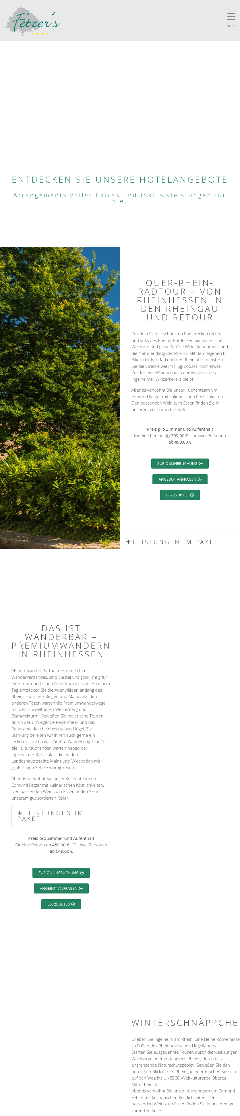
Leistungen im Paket (176, 542)
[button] (180, 542)
